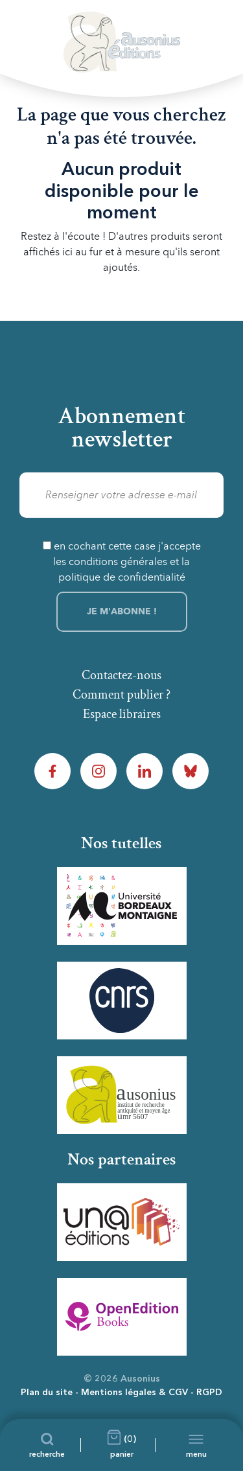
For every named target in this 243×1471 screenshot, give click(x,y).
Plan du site (47, 1392)
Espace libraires (122, 714)
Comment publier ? (121, 694)
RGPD (209, 1392)
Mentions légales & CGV (134, 1392)
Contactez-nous (121, 675)
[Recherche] (47, 1445)
